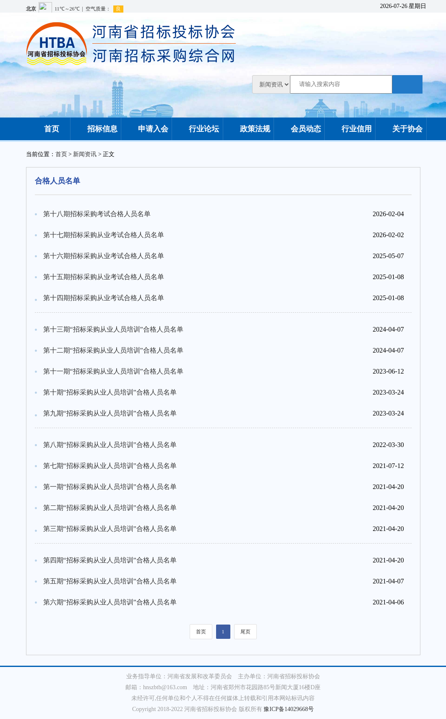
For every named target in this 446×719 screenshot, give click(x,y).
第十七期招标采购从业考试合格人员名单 (103, 234)
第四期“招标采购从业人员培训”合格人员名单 (110, 560)
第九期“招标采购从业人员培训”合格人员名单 (110, 413)
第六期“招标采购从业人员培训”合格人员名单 (110, 602)
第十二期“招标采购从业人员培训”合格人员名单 (113, 350)
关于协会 (401, 129)
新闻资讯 (85, 154)
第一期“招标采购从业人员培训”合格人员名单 (110, 486)
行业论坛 (197, 129)
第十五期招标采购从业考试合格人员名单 (103, 276)
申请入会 (146, 129)
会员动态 (299, 129)
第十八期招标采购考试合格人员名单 (97, 213)
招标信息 (95, 129)
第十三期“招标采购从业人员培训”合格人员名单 (113, 329)
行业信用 (350, 129)
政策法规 (248, 129)
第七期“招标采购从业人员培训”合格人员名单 (110, 465)
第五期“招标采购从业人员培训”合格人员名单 (110, 581)
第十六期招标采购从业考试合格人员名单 (103, 255)
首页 (45, 129)
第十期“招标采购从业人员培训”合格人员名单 (110, 392)
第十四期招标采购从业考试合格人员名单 (103, 297)
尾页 (245, 632)
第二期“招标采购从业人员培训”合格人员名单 (110, 507)
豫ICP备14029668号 (288, 709)
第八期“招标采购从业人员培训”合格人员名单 (110, 444)
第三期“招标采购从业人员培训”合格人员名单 (110, 528)
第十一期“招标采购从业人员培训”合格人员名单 (113, 371)
